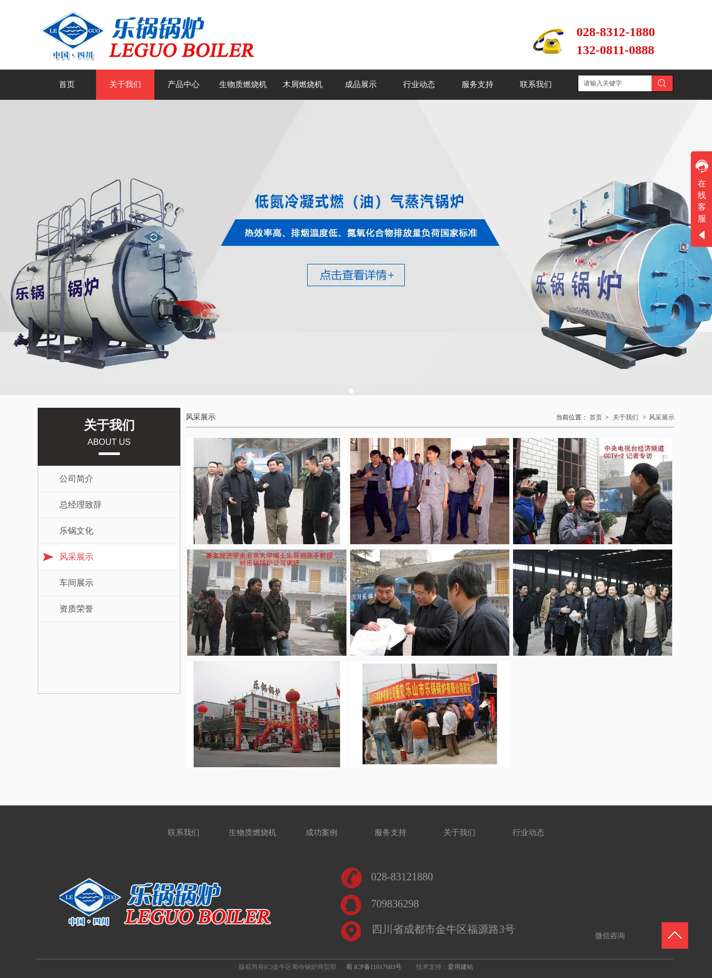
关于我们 (625, 417)
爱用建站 (460, 967)
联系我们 (183, 832)
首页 (595, 417)
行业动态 (528, 832)
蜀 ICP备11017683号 (374, 967)
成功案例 (321, 832)
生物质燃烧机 (252, 832)
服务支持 (390, 832)
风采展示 (661, 417)
